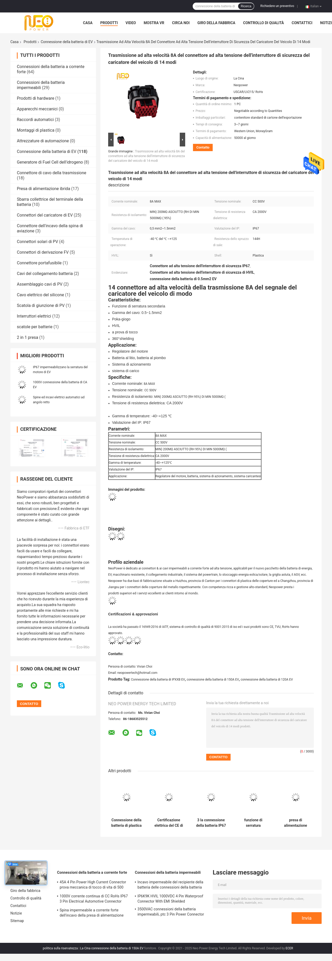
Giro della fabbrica (216, 23)
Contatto (202, 147)
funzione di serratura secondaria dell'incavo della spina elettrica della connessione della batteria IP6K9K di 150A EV (253, 823)
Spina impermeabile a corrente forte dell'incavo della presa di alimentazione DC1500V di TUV (91, 913)
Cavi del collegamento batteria (45, 273)
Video (131, 23)
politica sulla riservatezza (60, 948)
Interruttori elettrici (34, 316)
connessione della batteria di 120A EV (267, 679)
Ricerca (246, 6)
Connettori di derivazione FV (43, 252)
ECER (289, 948)
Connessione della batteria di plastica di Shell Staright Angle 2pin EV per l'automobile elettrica (126, 823)
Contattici (302, 23)
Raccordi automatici (35, 119)
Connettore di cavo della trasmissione (51, 172)
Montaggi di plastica (35, 130)
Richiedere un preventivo (277, 6)
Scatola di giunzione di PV (41, 305)
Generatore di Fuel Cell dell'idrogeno (50, 162)
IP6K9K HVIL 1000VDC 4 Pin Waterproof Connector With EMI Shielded (170, 898)
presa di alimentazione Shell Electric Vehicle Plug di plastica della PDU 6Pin (295, 823)
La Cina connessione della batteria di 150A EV (111, 948)
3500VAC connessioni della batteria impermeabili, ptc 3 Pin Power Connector (170, 911)
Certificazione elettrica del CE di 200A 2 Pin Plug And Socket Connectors (168, 823)
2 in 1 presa (27, 337)
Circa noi (181, 23)
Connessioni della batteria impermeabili (41, 85)
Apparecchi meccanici (37, 108)
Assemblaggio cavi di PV (40, 284)
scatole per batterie (34, 326)
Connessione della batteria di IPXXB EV (158, 679)
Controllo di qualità (263, 23)
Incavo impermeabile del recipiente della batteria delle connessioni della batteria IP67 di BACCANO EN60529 (170, 885)
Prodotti (109, 23)
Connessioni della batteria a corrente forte (92, 872)
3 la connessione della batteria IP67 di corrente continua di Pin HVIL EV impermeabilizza (211, 823)
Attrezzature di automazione (43, 140)
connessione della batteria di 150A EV (213, 679)
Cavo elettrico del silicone (40, 294)
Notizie (16, 913)
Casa (88, 23)
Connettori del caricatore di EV (45, 215)
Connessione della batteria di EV (67, 42)
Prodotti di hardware (35, 98)
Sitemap (17, 921)
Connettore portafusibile (39, 262)
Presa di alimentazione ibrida (43, 188)
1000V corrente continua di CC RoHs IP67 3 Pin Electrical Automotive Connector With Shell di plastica (94, 899)
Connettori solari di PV (37, 241)
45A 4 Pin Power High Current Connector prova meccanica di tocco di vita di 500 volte (93, 885)
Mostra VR (154, 23)
